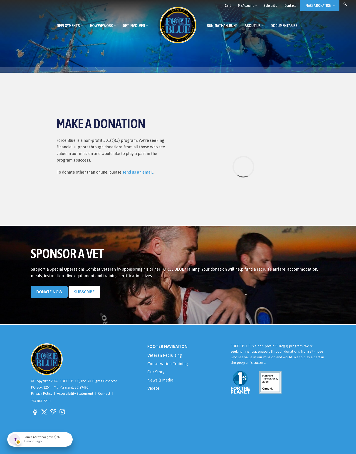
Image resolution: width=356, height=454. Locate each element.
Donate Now (49, 291)
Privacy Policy (41, 393)
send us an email (137, 172)
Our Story (156, 371)
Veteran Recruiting (164, 355)
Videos (153, 388)
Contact (104, 393)
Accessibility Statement (75, 393)
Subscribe (84, 291)
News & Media (160, 380)
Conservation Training (167, 363)
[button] (345, 4)
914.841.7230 (40, 401)
